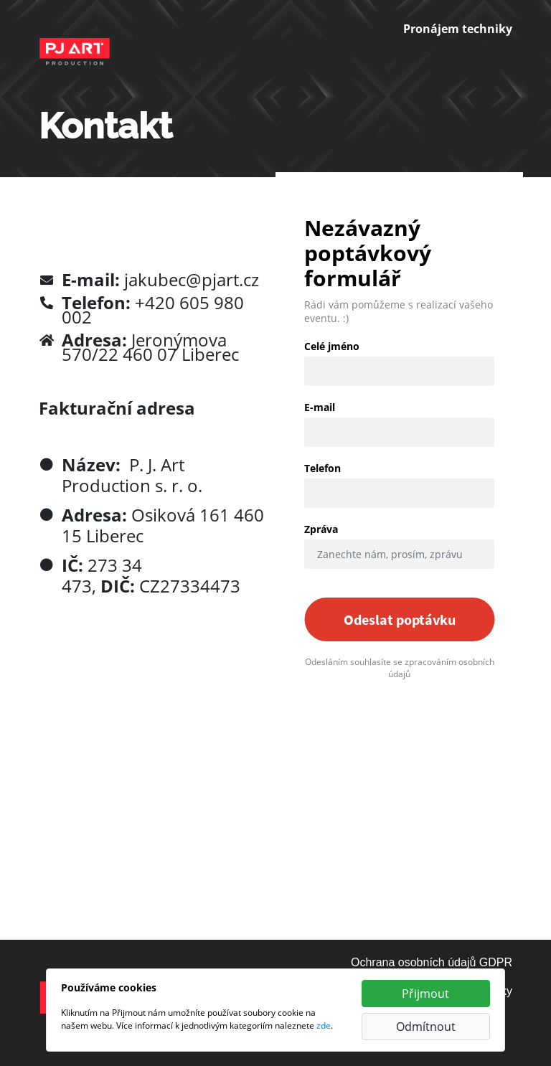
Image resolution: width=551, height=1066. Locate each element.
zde (323, 1025)
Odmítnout (426, 1026)
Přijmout (425, 993)
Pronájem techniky (457, 29)
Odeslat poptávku (399, 619)
